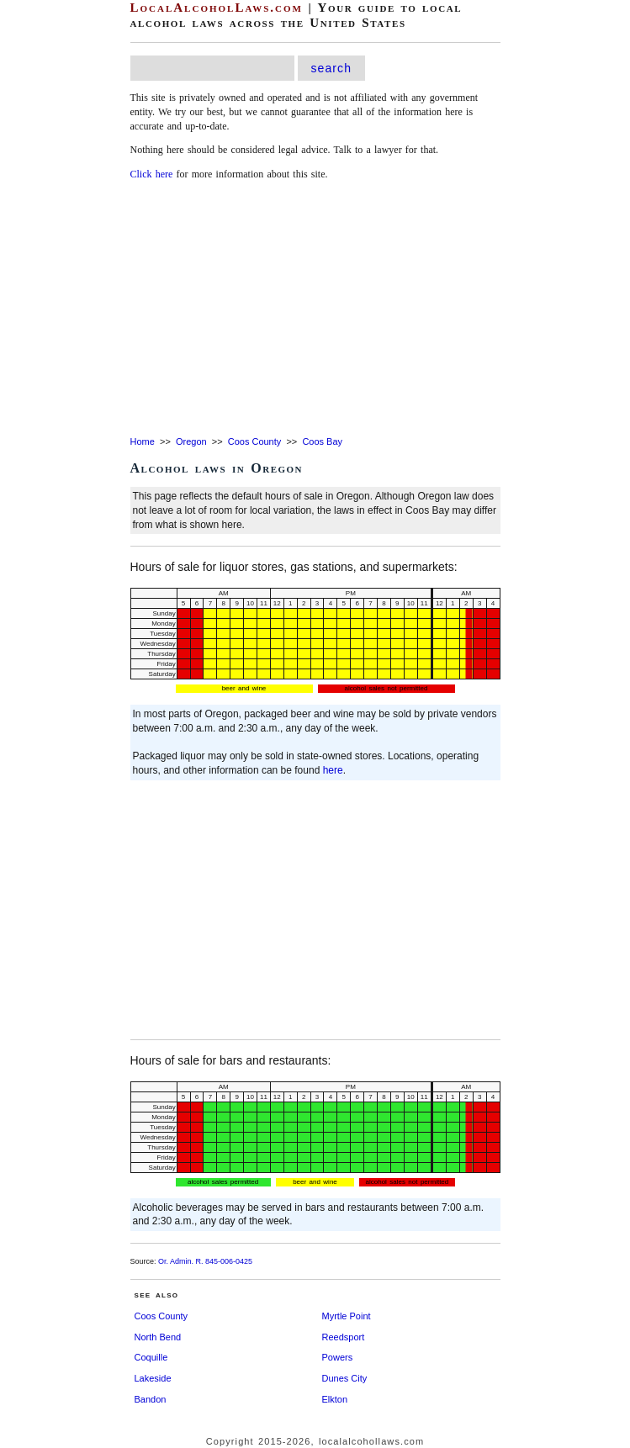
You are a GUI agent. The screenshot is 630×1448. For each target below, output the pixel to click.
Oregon (191, 441)
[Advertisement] (315, 309)
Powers (337, 1357)
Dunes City (345, 1378)
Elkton (335, 1399)
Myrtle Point (346, 1316)
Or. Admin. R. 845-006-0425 (205, 1261)
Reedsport (343, 1337)
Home (142, 441)
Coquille (151, 1357)
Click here (151, 174)
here (333, 770)
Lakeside (153, 1378)
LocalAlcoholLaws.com (216, 7)
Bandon (151, 1399)
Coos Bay (322, 441)
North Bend (158, 1337)
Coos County (255, 441)
